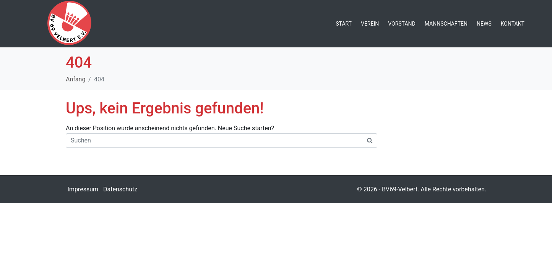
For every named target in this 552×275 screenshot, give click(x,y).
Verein (370, 24)
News (484, 24)
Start (344, 24)
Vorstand (402, 24)
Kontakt (512, 24)
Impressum (83, 189)
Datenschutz (120, 189)
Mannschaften (446, 24)
